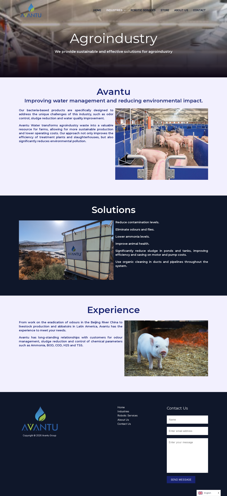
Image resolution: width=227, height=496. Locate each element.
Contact (199, 10)
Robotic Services (143, 10)
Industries (115, 10)
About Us (181, 10)
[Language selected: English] (209, 493)
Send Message (181, 479)
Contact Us (124, 423)
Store (164, 10)
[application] (123, 10)
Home (97, 10)
